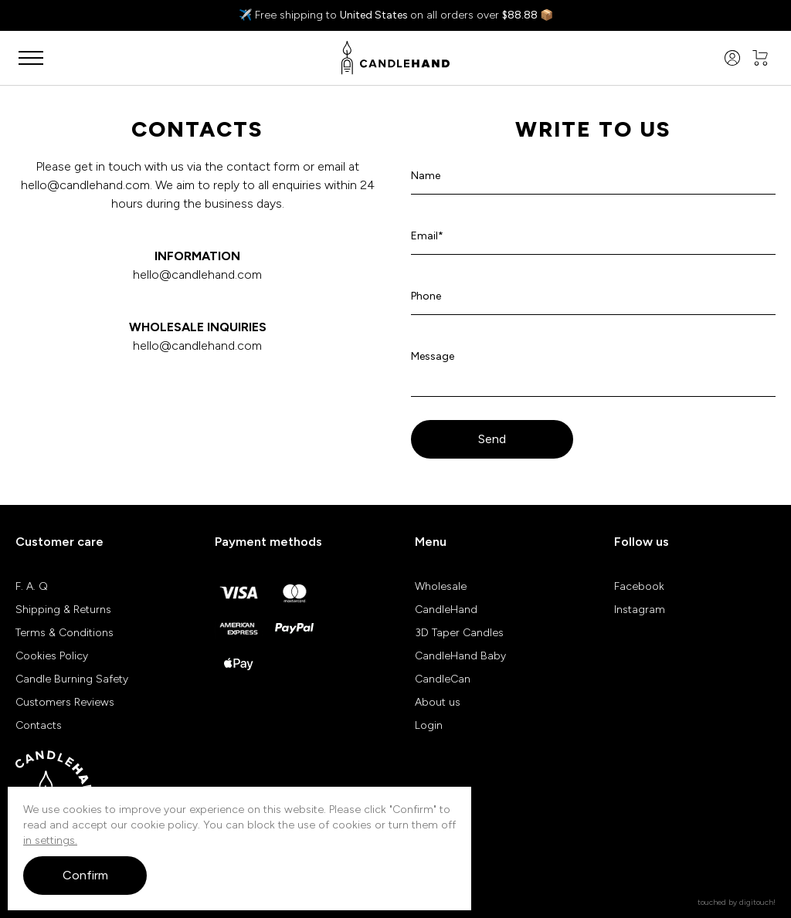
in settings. (50, 840)
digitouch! (757, 902)
